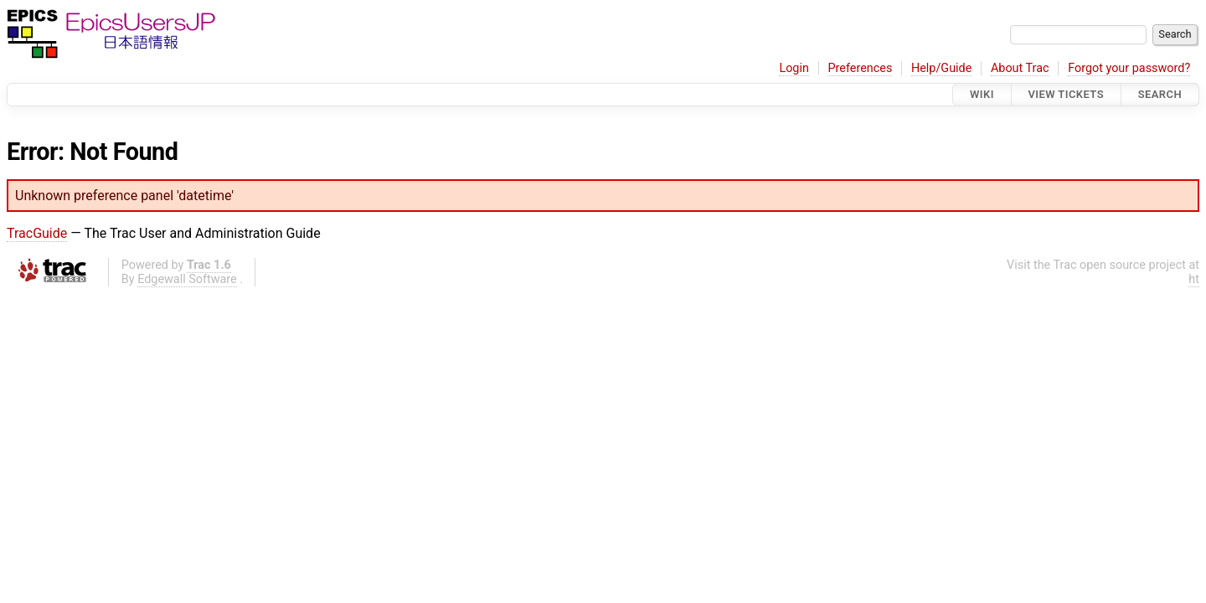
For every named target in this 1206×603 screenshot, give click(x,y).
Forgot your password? (1129, 68)
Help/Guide (941, 68)
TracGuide (37, 233)
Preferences (859, 68)
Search (1160, 94)
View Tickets (1066, 94)
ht (1193, 279)
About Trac (1020, 68)
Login (794, 68)
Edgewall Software (187, 279)
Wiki (982, 94)
